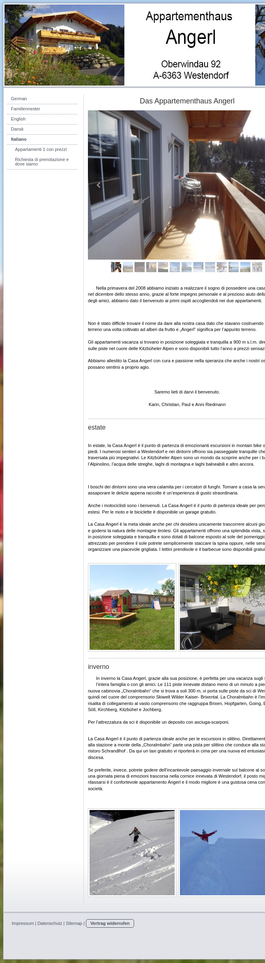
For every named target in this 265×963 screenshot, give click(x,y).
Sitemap (74, 923)
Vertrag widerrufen (110, 923)
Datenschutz (49, 923)
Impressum (23, 923)
